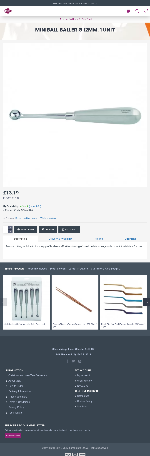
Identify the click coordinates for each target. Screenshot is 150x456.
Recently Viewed (37, 268)
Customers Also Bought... (106, 268)
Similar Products (14, 268)
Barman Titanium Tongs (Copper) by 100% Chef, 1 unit (75, 325)
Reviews (98, 238)
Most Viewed (57, 268)
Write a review (48, 218)
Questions (130, 238)
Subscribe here (13, 436)
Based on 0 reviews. (26, 218)
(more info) (35, 206)
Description (20, 238)
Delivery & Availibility (60, 238)
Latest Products (78, 268)
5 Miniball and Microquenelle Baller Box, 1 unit (24, 324)
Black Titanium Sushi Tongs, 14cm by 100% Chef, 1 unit (123, 325)
